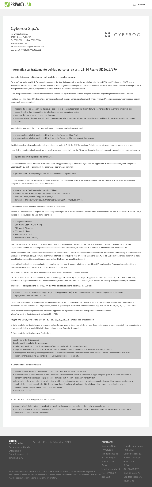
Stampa (139, 4)
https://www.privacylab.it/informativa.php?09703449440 (34, 314)
